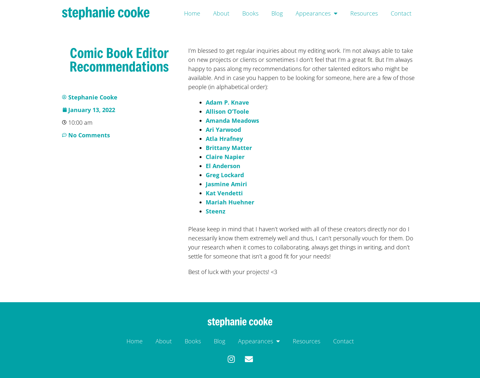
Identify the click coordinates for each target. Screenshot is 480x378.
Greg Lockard (225, 175)
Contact (401, 13)
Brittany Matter (229, 148)
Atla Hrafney (224, 139)
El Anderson (223, 166)
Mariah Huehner (230, 202)
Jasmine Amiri (226, 184)
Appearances (316, 13)
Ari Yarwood (223, 129)
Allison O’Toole (227, 111)
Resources (364, 13)
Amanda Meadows (232, 120)
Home (192, 13)
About (221, 13)
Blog (277, 13)
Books (250, 13)
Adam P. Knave (227, 102)
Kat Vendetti (224, 193)
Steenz (215, 211)
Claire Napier (225, 157)
